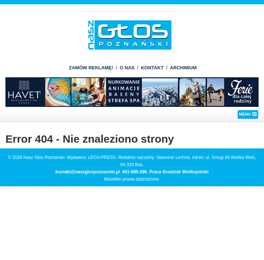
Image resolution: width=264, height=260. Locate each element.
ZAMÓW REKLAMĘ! (91, 67)
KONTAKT (152, 67)
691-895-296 (134, 171)
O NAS (127, 67)
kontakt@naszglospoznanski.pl (88, 171)
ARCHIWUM (183, 67)
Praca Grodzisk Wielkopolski (178, 171)
